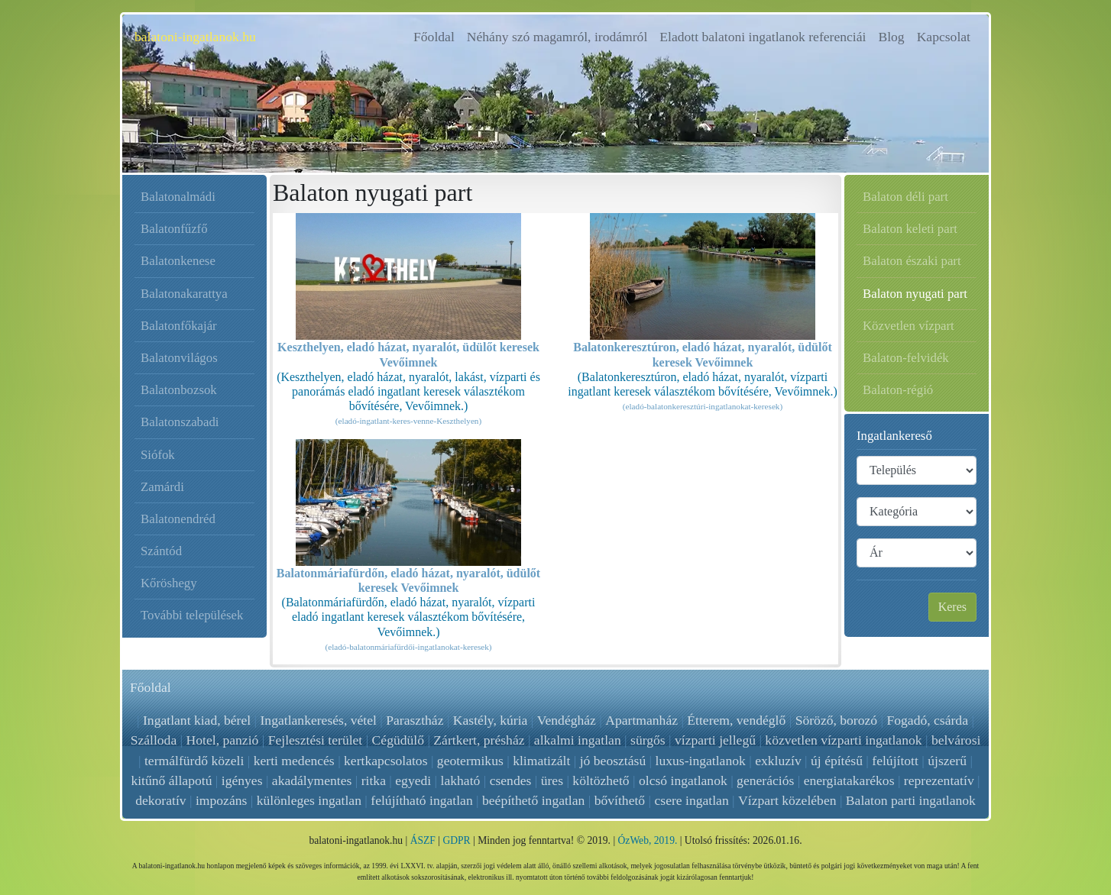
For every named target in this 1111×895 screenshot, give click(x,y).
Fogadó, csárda (927, 720)
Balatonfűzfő (174, 228)
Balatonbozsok (179, 390)
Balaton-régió (898, 390)
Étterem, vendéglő (736, 720)
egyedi (413, 780)
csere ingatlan (692, 800)
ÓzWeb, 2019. (648, 840)
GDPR (456, 840)
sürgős (648, 740)
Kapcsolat (943, 36)
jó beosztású (613, 760)
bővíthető (619, 800)
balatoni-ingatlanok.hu (195, 36)
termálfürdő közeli (194, 760)
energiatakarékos (849, 780)
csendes (511, 780)
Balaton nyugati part (915, 293)
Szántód (161, 551)
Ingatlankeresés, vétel (319, 720)
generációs (765, 780)
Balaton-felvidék (906, 358)
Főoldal (437, 35)
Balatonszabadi (180, 422)
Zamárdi (162, 487)
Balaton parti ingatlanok (911, 800)
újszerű (947, 760)
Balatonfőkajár (179, 325)
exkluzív (778, 760)
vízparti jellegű (715, 740)
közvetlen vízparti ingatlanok (843, 740)
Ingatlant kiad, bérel (197, 720)
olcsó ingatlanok (683, 780)
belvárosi (956, 740)
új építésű (837, 760)
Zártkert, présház (478, 740)
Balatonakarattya (184, 293)
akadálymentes (312, 780)
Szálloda (154, 740)
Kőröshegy (169, 583)
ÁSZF (423, 840)
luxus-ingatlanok (701, 760)
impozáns (221, 800)
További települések (192, 615)
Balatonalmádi (178, 196)
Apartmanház (641, 720)
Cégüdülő (398, 740)
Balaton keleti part (910, 228)
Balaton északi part (912, 261)
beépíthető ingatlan (533, 800)
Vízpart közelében (787, 800)
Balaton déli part (905, 196)
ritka (373, 780)
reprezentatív (939, 780)
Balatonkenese (178, 261)
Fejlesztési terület (315, 740)
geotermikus (470, 760)
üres (552, 780)
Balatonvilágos (179, 358)
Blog (891, 36)
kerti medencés (294, 760)
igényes (242, 780)
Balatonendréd (178, 519)
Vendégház (566, 720)
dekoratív (160, 800)
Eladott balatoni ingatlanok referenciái (762, 36)
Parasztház (415, 720)
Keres (952, 606)
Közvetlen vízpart (908, 325)
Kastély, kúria (490, 720)
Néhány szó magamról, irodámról (557, 36)
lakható (461, 780)
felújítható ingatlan (421, 800)
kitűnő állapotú (171, 780)
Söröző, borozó (836, 720)
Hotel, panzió (222, 740)
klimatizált (541, 760)
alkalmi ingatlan (577, 740)
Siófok (158, 455)
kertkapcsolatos (385, 760)
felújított (895, 760)
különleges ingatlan (309, 800)
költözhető (600, 780)
